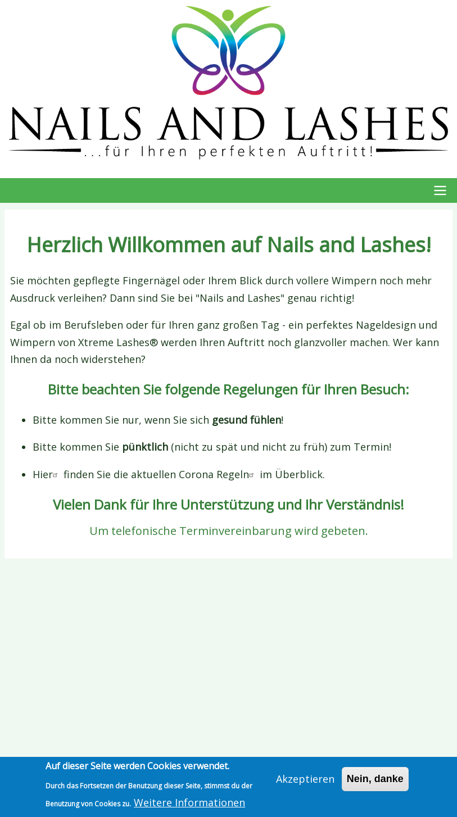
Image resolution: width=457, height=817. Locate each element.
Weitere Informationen (189, 802)
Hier (47, 474)
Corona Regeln (218, 474)
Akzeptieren (305, 779)
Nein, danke (375, 778)
